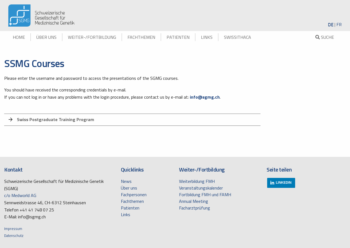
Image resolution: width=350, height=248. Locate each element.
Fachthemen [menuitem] (141, 37)
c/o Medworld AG (20, 195)
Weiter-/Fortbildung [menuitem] (92, 37)
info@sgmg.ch (205, 97)
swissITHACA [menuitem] (237, 37)
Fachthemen (132, 201)
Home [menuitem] (19, 37)
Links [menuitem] (207, 37)
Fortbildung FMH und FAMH (205, 194)
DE (330, 24)
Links (125, 214)
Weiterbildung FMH (197, 181)
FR (339, 24)
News (126, 181)
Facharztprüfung (194, 207)
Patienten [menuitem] (178, 37)
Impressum (13, 228)
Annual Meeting (193, 201)
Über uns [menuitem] (46, 37)
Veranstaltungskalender (201, 188)
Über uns (129, 188)
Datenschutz (14, 235)
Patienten (130, 207)
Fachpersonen (134, 194)
